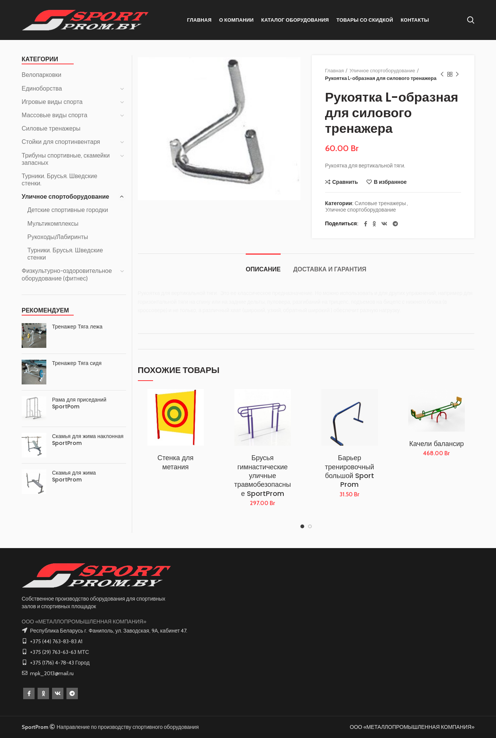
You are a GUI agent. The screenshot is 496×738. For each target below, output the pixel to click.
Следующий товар (457, 74)
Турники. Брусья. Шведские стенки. (59, 179)
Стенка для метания (176, 462)
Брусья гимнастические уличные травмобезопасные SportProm (262, 475)
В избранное (390, 182)
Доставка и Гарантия (329, 269)
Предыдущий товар (442, 74)
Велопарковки (41, 74)
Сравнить (345, 182)
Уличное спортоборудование (382, 70)
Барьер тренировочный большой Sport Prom (349, 471)
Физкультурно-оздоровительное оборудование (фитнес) (67, 274)
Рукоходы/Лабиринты (57, 237)
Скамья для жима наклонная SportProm (87, 439)
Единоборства (42, 88)
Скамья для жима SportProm (74, 476)
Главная (334, 70)
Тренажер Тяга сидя (76, 363)
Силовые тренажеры (380, 203)
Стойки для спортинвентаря (61, 141)
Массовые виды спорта (54, 115)
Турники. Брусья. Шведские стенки (65, 254)
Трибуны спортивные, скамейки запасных (66, 159)
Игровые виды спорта (52, 101)
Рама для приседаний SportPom (79, 403)
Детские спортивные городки (67, 210)
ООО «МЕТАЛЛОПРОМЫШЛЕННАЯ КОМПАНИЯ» (84, 621)
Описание (263, 269)
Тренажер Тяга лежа (77, 326)
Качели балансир (436, 443)
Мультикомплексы (53, 223)
